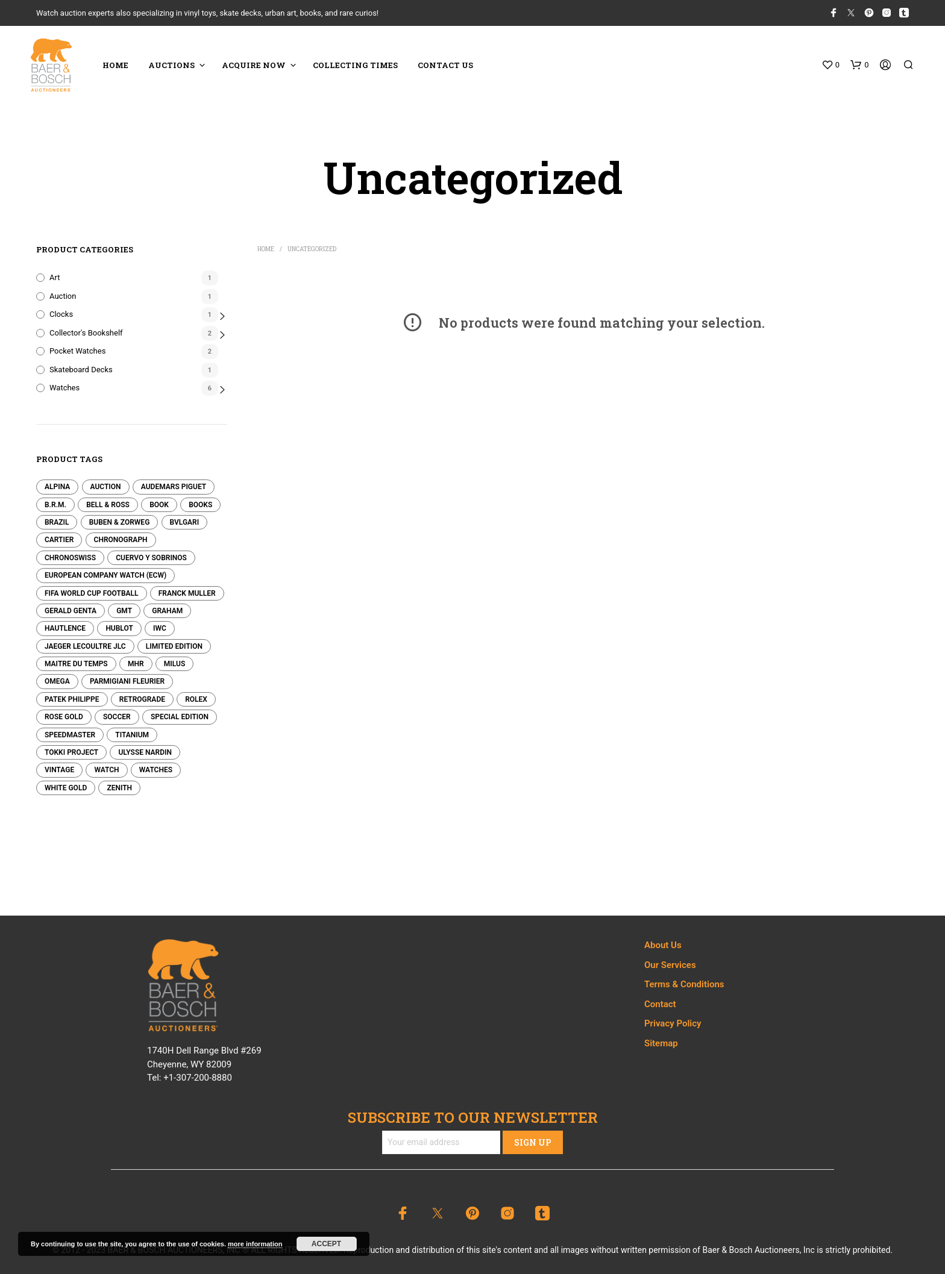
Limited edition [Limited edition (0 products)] (174, 646)
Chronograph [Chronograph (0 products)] (121, 540)
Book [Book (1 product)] (159, 505)
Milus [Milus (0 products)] (174, 664)
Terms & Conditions (684, 984)
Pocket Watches (77, 350)
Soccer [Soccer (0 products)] (117, 717)
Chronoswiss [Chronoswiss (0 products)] (70, 558)
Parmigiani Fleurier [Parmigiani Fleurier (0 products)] (127, 681)
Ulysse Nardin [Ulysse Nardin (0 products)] (145, 752)
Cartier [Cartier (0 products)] (59, 540)
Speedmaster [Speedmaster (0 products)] (70, 735)
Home (265, 249)
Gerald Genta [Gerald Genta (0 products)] (70, 611)
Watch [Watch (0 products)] (106, 770)
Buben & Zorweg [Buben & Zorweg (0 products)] (119, 522)
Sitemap (661, 1043)
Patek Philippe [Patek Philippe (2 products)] (72, 699)
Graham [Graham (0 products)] (167, 611)
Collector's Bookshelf (86, 332)
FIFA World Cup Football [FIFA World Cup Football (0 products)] (92, 593)
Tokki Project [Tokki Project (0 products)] (71, 752)
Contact (660, 1004)
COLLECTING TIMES (355, 65)
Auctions (171, 65)
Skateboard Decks (81, 369)
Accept (326, 1244)
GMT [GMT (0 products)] (124, 611)
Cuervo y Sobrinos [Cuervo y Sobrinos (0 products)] (151, 558)
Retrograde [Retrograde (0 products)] (142, 699)
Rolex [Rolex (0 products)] (196, 699)
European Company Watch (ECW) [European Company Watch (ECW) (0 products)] (105, 575)
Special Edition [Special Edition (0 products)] (180, 717)
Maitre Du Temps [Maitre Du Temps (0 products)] (76, 664)
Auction (62, 296)
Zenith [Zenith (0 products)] (119, 788)
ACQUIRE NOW (254, 65)
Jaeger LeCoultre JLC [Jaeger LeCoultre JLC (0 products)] (85, 646)
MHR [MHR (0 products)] (136, 664)
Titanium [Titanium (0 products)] (132, 735)
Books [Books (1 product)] (200, 505)
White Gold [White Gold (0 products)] (66, 788)
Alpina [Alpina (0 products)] (57, 486)
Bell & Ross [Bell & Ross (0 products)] (108, 505)
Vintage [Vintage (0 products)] (59, 770)
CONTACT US (445, 65)
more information (255, 1243)
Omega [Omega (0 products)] (57, 681)
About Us (663, 945)
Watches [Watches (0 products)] (155, 770)
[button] (830, 65)
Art (54, 277)
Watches (64, 387)
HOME (115, 65)
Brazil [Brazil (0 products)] (57, 522)
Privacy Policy (672, 1023)
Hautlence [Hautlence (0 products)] (65, 628)
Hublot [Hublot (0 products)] (119, 628)
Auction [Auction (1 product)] (105, 486)
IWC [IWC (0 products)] (159, 628)
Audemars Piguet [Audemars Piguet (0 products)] (173, 486)
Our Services (670, 965)
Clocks (61, 314)
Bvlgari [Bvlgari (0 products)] (184, 522)
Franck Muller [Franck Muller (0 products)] (187, 593)
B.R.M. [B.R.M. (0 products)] (55, 505)
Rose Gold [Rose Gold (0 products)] (64, 717)
